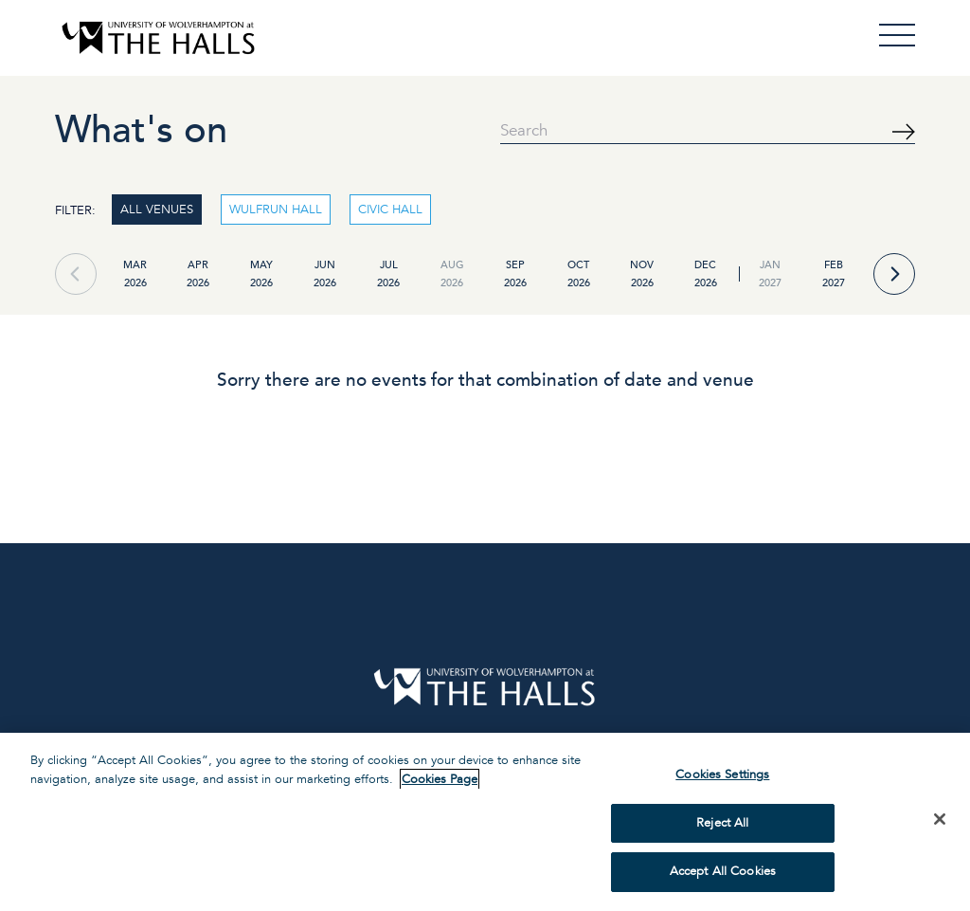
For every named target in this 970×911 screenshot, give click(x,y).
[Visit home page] (158, 37)
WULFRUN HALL (275, 209)
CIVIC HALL (390, 209)
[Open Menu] (897, 35)
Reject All (722, 822)
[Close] (940, 819)
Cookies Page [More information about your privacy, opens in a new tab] (439, 779)
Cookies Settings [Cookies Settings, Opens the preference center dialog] (722, 774)
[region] (485, 822)
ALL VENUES (156, 209)
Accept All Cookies (723, 871)
